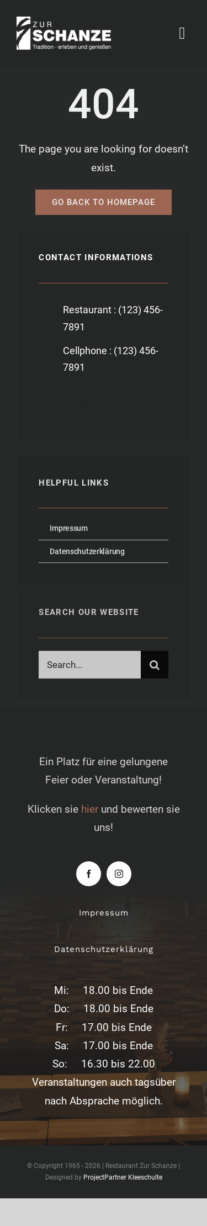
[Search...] (89, 667)
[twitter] (81, 402)
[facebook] (51, 402)
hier (89, 809)
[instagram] (111, 402)
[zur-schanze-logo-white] (73, 21)
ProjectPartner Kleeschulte (122, 1177)
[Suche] (154, 667)
